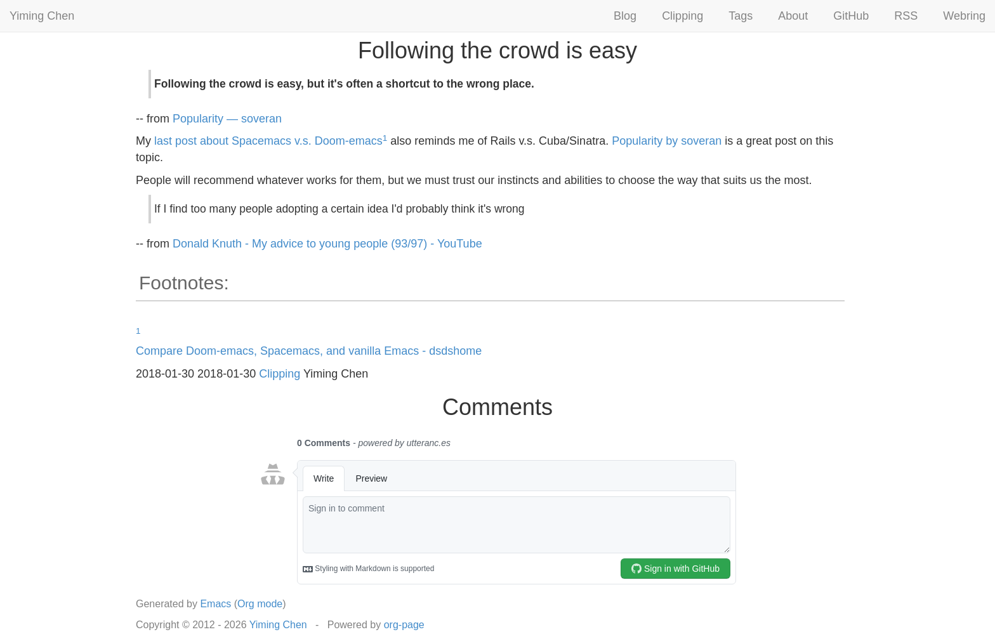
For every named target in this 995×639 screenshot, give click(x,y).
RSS (906, 16)
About (793, 16)
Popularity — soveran (227, 118)
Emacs (215, 603)
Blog (625, 16)
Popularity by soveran (667, 141)
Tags (740, 16)
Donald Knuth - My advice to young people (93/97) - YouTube (327, 243)
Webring (964, 16)
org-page (404, 624)
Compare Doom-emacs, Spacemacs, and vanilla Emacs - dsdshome (309, 351)
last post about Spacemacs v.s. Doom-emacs (268, 141)
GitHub (851, 16)
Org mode (259, 603)
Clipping (682, 16)
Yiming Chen (42, 16)
